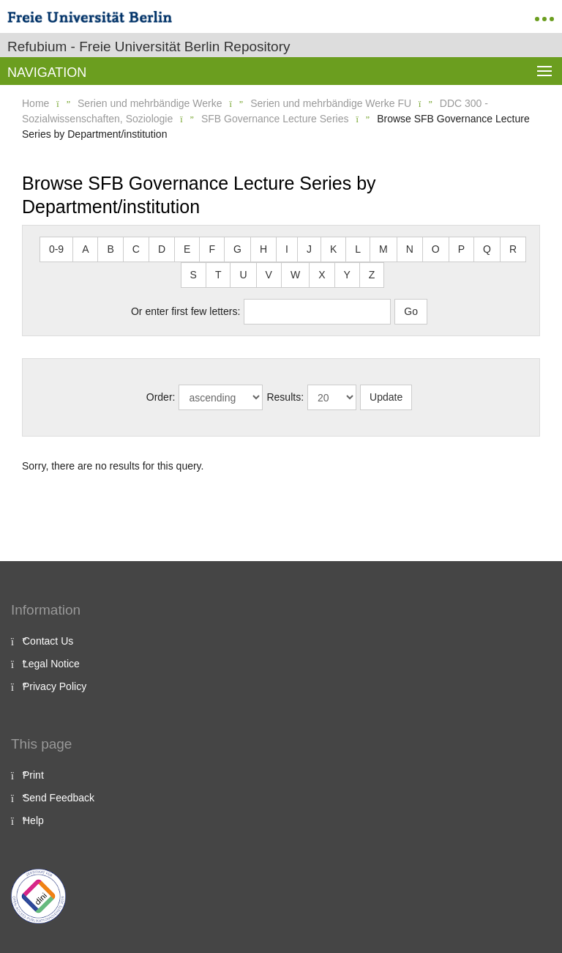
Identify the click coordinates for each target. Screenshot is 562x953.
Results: (285, 397)
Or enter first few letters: (185, 311)
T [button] (218, 275)
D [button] (161, 249)
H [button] (263, 249)
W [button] (295, 275)
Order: (161, 397)
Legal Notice (51, 664)
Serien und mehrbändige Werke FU (330, 103)
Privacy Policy (54, 686)
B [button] (110, 249)
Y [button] (347, 275)
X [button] (321, 275)
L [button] (358, 249)
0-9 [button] (56, 249)
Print (33, 775)
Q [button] (487, 249)
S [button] (193, 275)
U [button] (243, 275)
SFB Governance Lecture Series (275, 119)
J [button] (309, 249)
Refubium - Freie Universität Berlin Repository (148, 46)
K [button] (333, 249)
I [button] (286, 249)
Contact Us (48, 641)
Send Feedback (58, 798)
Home (35, 103)
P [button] (461, 249)
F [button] (212, 249)
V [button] (269, 275)
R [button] (513, 249)
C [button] (136, 249)
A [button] (85, 249)
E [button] (187, 249)
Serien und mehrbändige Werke (150, 103)
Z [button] (372, 275)
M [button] (383, 249)
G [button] (237, 249)
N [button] (409, 249)
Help (33, 820)
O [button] (436, 249)
